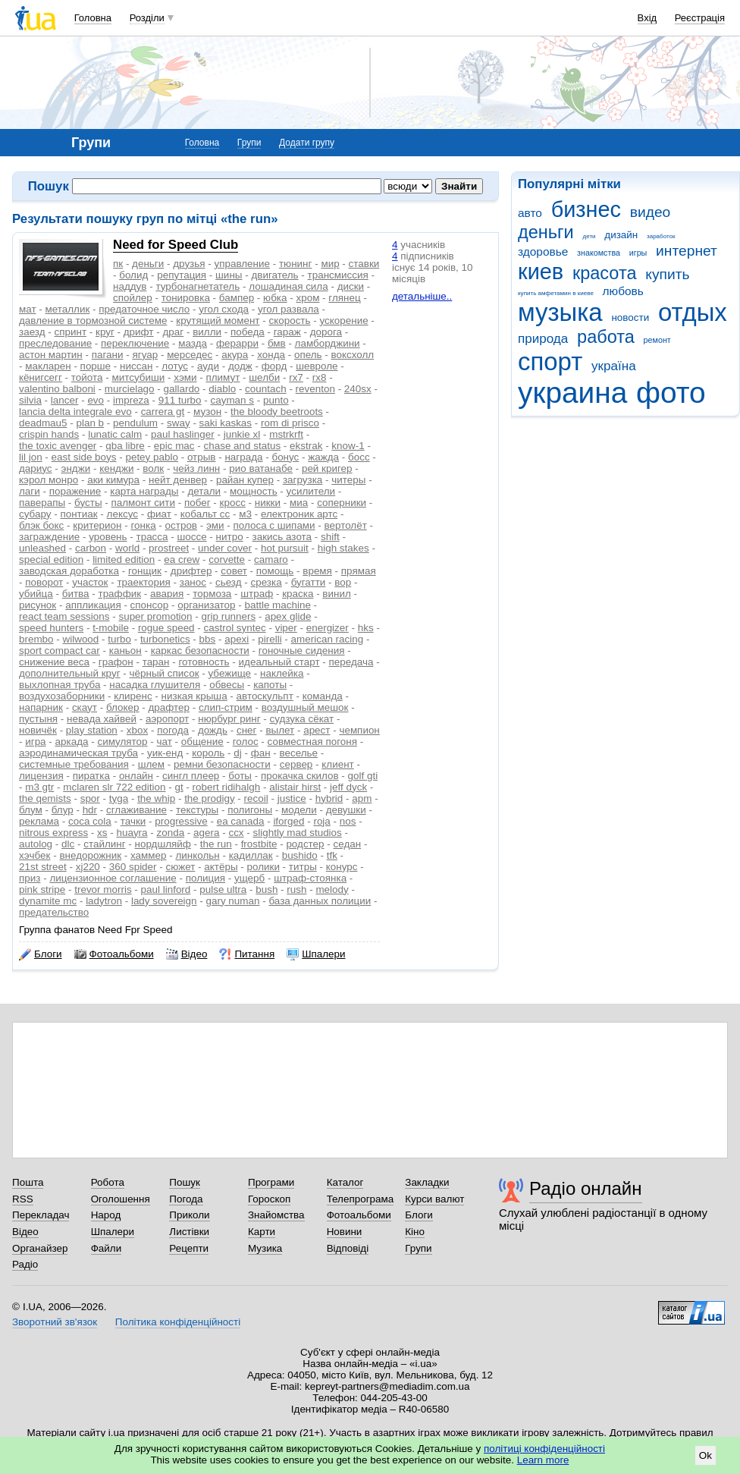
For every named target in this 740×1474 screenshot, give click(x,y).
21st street (43, 866)
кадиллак (251, 855)
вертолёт (346, 525)
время (317, 571)
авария (166, 593)
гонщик (144, 571)
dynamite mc (48, 901)
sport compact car (59, 650)
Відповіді (348, 1248)
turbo (119, 639)
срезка (266, 582)
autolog (35, 844)
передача (351, 662)
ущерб (249, 878)
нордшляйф (163, 844)
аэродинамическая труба (78, 753)
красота (604, 273)
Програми (271, 1182)
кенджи (116, 468)
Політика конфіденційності (177, 1322)
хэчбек (34, 855)
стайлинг (104, 844)
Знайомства (276, 1215)
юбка (275, 297)
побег (197, 502)
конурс (342, 866)
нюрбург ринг (229, 718)
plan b (90, 423)
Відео (187, 954)
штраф (256, 593)
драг (172, 332)
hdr (90, 810)
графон (116, 662)
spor (90, 798)
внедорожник (90, 855)
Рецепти (189, 1248)
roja (321, 821)
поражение (75, 491)
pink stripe (42, 889)
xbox (137, 730)
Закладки (427, 1182)
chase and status (242, 445)
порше (95, 366)
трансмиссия (338, 275)
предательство (54, 912)
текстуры (197, 810)
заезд (32, 332)
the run (216, 844)
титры (303, 866)
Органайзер (39, 1248)
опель (308, 354)
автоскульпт (265, 696)
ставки (364, 263)
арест (316, 730)
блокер (123, 707)
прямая (358, 571)
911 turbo (180, 400)
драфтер (169, 707)
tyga (118, 798)
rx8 (319, 377)
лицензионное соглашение (112, 878)
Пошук (184, 1182)
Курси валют (434, 1199)
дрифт (139, 332)
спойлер (132, 297)
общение (202, 741)
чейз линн (196, 468)
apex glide (288, 616)
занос (193, 582)
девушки (346, 810)
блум (30, 810)
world (127, 548)
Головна (92, 18)
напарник (41, 707)
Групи (249, 142)
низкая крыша (194, 696)
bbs (207, 639)
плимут (223, 377)
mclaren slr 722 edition (114, 787)
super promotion (155, 616)
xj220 (88, 866)
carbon (90, 548)
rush (296, 889)
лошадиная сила (288, 286)
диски (350, 286)
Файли (106, 1248)
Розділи (147, 18)
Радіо (25, 1264)
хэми (185, 377)
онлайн (136, 775)
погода (173, 730)
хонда (271, 354)
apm (362, 798)
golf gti (363, 775)
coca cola (89, 821)
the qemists (45, 798)
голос (246, 741)
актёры (220, 866)
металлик (67, 309)
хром (307, 297)
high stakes (343, 548)
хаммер (148, 855)
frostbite (259, 844)
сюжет (181, 866)
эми (215, 525)
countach (266, 388)
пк (118, 263)
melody (331, 889)
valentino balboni (57, 388)
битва (75, 593)
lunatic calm (115, 434)
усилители (311, 491)
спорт (550, 361)
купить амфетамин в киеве (556, 293)
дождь (212, 730)
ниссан (136, 366)
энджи (76, 468)
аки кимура (113, 480)
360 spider (133, 866)
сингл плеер (190, 775)
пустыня (38, 718)
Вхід (647, 18)
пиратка (91, 775)
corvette (227, 559)
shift (330, 536)
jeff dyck (348, 787)
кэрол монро (48, 480)
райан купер (245, 480)
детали (204, 491)
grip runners (229, 616)
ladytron (104, 901)
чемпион (359, 730)
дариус (35, 468)
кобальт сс (205, 514)
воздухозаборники (62, 696)
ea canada (241, 821)
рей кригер (327, 468)
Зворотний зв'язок (54, 1322)
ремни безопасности (222, 764)
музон (207, 411)
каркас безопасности (200, 650)
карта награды (144, 491)
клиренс (133, 696)
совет (234, 571)
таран (156, 662)
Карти (261, 1231)
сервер (296, 764)
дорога (326, 332)
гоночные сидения (302, 650)
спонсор (149, 605)
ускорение (343, 320)
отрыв (201, 457)
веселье (299, 753)
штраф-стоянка (310, 878)
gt (178, 787)
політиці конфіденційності (544, 1448)
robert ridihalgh (227, 787)
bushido (300, 855)
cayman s (233, 400)
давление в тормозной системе (93, 320)
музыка (560, 312)
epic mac (174, 445)
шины (228, 275)
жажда (323, 457)
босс (359, 457)
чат (163, 741)
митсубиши (138, 377)
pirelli (269, 639)
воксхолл (353, 354)
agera (206, 832)
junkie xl (242, 434)
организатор (206, 605)
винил (336, 593)
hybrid (329, 798)
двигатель (274, 275)
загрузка (302, 480)
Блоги (40, 954)
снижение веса (54, 662)
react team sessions (64, 616)
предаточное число (144, 309)
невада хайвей (101, 718)
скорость (289, 320)
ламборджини (327, 343)
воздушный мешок (305, 707)
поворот (44, 582)
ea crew (181, 559)
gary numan (233, 901)
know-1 (347, 445)
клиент (337, 764)
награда (243, 457)
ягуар (145, 354)
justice (292, 798)
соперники (341, 502)
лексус (122, 514)
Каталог (345, 1182)
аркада (72, 741)
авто (530, 212)
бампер (236, 297)
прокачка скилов (300, 775)
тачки (133, 821)
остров (181, 525)
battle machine (277, 605)
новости (630, 317)
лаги (29, 491)
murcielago (130, 388)
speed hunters (51, 627)
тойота (87, 377)
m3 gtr (39, 787)
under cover (225, 548)
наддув (129, 286)
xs (102, 832)
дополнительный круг (70, 673)
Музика (265, 1248)
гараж (287, 332)
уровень (108, 536)
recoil (256, 798)
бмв (277, 343)
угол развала (288, 309)
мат (27, 309)
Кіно (415, 1231)
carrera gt (163, 411)
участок (90, 582)
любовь (623, 290)
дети (589, 236)
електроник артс (299, 514)
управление (243, 263)
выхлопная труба (59, 684)
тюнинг (295, 263)
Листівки (189, 1231)
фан (261, 753)
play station (92, 730)
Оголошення (120, 1199)
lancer (65, 400)
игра (35, 741)
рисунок (37, 605)
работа (606, 337)
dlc (67, 844)
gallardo (182, 388)
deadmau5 (43, 423)
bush (267, 889)
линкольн (197, 855)
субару (35, 514)
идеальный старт (279, 662)
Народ (106, 1215)
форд (274, 366)
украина (572, 392)
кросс (233, 502)
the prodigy (209, 798)
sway (178, 423)
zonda (171, 832)
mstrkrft (286, 434)
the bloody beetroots (276, 411)
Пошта (27, 1182)
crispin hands (49, 434)
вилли (207, 332)
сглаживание (136, 810)
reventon (315, 388)
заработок (661, 236)
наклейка (281, 673)
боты (240, 775)
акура (234, 354)
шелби (264, 377)
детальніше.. (422, 296)
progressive (181, 821)
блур (63, 810)
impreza (131, 400)
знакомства (598, 252)
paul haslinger (183, 434)
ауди (208, 366)
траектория (143, 582)
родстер (305, 844)
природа (543, 339)
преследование (55, 343)
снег (247, 730)
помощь (275, 571)
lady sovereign (164, 901)
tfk (332, 855)
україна (613, 366)
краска (297, 593)
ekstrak (306, 445)
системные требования (74, 764)
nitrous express (53, 832)
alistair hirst (295, 787)
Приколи (189, 1215)
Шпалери (316, 954)
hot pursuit (285, 548)
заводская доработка (69, 571)
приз (29, 878)
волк (153, 468)
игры (638, 252)
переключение (135, 343)
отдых (692, 312)
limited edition (123, 559)
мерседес (189, 354)
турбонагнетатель (197, 286)
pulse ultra (222, 889)
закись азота (282, 536)
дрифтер (191, 571)
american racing (327, 639)
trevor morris (102, 889)
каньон (125, 650)
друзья (189, 263)
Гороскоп (269, 1199)
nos (348, 821)
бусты (88, 502)
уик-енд (165, 753)
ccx (235, 832)
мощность (254, 491)
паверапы (42, 502)
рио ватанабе (261, 468)
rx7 (296, 377)
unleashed (42, 548)
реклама (39, 821)
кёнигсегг (40, 377)
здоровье (543, 251)
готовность (203, 662)
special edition (51, 559)
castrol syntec (235, 627)
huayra (131, 832)
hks (366, 627)
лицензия (41, 775)
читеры (348, 480)
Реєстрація (700, 18)
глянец (344, 297)
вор (342, 582)
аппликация (93, 605)
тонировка (185, 297)
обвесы (226, 684)
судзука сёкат (302, 718)
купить (667, 274)
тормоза (212, 593)
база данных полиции (319, 901)
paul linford (166, 889)
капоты (270, 684)
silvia (30, 400)
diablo (222, 388)
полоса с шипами (274, 525)
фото (671, 392)
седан (348, 844)
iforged (288, 821)
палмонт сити (143, 502)
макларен (48, 366)
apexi (236, 639)
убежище (229, 673)
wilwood (81, 639)
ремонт (657, 339)
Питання (246, 954)
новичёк (38, 730)
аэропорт (167, 718)
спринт (70, 332)
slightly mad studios (297, 832)
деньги (546, 232)
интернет (686, 251)
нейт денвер (178, 480)
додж (240, 366)
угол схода (224, 309)
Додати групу (306, 142)
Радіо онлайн (585, 1188)
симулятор (122, 741)
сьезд (228, 582)
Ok (705, 1455)
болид (133, 275)
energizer (327, 627)
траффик (119, 593)
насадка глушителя (154, 684)
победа (247, 332)
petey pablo (151, 457)
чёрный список (164, 673)
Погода (185, 1199)
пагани (108, 354)
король (208, 753)
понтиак (78, 514)
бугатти (308, 582)
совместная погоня (312, 741)
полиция (205, 878)
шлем (151, 764)
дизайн (621, 234)
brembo (36, 639)
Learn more (543, 1460)
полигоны (249, 810)
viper (286, 627)
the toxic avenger (57, 445)
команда (323, 696)
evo (95, 400)
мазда (192, 343)
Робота (107, 1182)
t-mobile (110, 627)
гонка (142, 525)
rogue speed (166, 627)
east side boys (84, 457)
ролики (263, 866)
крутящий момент (217, 320)
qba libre (125, 445)
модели (299, 810)
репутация (181, 275)
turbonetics (165, 639)
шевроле (316, 366)
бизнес (586, 209)
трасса (152, 536)
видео (650, 212)
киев (540, 271)
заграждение (49, 536)
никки (268, 502)
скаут (84, 707)
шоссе (191, 536)
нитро (229, 536)
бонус (285, 457)
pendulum (135, 423)
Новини (344, 1231)
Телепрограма (360, 1199)
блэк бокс (41, 525)
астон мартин (51, 354)
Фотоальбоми (114, 954)
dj (237, 753)
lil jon (30, 457)
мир (330, 263)
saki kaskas (225, 423)
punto (276, 400)
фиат (159, 514)
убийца (36, 593)
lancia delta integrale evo (75, 411)
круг (105, 332)
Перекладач (40, 1215)
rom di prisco (290, 423)
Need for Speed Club (175, 244)
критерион (97, 525)
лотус (174, 366)
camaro (271, 559)
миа (299, 502)
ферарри (237, 343)
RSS (22, 1199)
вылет (279, 730)
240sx (358, 388)
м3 (245, 514)
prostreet (169, 548)
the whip (156, 798)
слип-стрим (225, 707)
